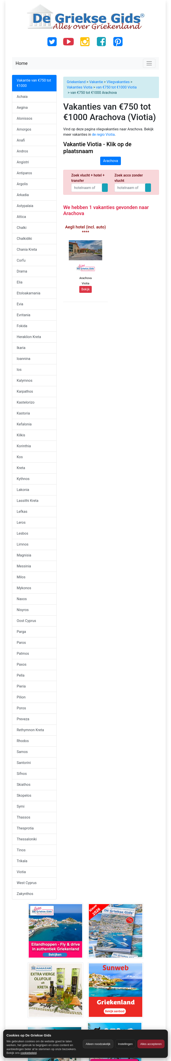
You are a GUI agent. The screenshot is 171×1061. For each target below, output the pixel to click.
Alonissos (24, 118)
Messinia (24, 566)
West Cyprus (27, 883)
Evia (20, 304)
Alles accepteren (151, 1044)
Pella (20, 675)
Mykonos (24, 588)
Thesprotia (25, 828)
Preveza (23, 719)
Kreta (21, 468)
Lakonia (23, 490)
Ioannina (23, 359)
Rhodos (23, 741)
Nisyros (23, 610)
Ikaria (21, 348)
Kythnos (23, 479)
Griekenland (76, 82)
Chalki (21, 228)
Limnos (22, 544)
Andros (22, 151)
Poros (21, 708)
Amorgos (24, 129)
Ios (19, 369)
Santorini (24, 763)
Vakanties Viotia (79, 87)
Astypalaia (25, 206)
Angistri (23, 162)
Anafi (21, 140)
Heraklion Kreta (29, 337)
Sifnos (22, 774)
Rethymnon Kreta (30, 730)
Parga (21, 632)
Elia (19, 282)
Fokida (22, 326)
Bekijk (85, 289)
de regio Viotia (103, 134)
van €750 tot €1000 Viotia (116, 87)
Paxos (21, 664)
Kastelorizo (26, 402)
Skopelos (24, 795)
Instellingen (125, 1044)
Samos (22, 752)
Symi (20, 806)
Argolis (22, 184)
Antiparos (24, 173)
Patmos (23, 653)
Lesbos (22, 533)
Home (22, 63)
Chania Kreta (27, 249)
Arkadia (23, 195)
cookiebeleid (28, 1053)
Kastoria (23, 413)
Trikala (22, 861)
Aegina (22, 107)
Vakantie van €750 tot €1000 (34, 83)
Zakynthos (25, 894)
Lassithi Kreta (27, 501)
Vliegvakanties (118, 82)
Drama (22, 271)
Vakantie (96, 82)
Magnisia (24, 555)
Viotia (21, 872)
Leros (21, 522)
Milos (21, 577)
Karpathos (25, 391)
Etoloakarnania (28, 293)
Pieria (21, 686)
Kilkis (21, 435)
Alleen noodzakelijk (98, 1044)
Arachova (110, 161)
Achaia (22, 96)
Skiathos (24, 784)
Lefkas (22, 511)
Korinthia (24, 446)
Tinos (21, 850)
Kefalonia (24, 424)
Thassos (23, 817)
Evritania (23, 315)
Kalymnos (24, 380)
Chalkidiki (24, 238)
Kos (20, 457)
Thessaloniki (27, 839)
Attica (21, 217)
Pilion (21, 697)
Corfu (21, 260)
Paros (21, 642)
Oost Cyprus (26, 621)
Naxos (22, 599)
